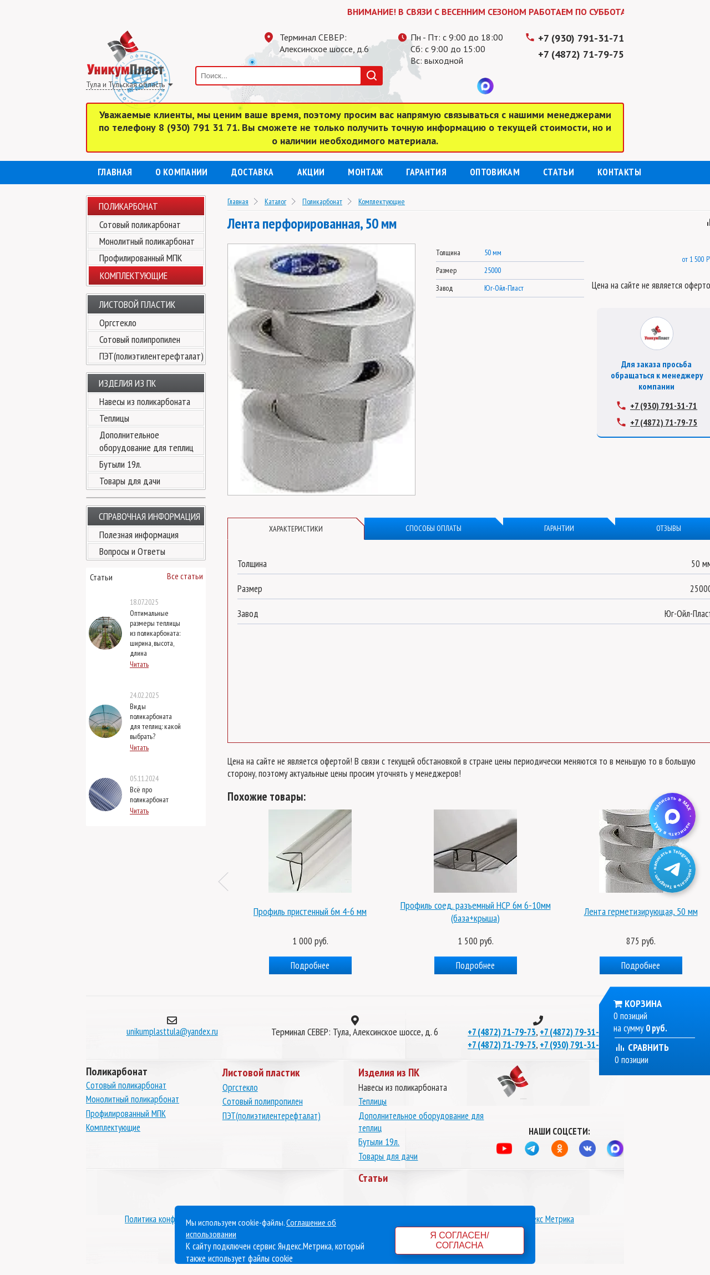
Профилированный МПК (140, 257)
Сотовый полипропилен (139, 339)
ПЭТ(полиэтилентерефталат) (151, 356)
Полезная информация (139, 534)
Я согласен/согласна (459, 1240)
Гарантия (426, 172)
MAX (485, 86)
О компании (181, 172)
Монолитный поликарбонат (147, 241)
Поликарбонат (128, 206)
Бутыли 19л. (120, 464)
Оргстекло (117, 322)
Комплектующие (381, 201)
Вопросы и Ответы (132, 551)
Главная (115, 172)
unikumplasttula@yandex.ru (172, 1031)
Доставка (252, 172)
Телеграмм (418, 86)
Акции (311, 172)
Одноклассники (441, 86)
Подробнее (310, 965)
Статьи (558, 172)
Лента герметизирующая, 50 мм (641, 911)
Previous (228, 881)
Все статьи (185, 575)
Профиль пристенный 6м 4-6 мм (310, 911)
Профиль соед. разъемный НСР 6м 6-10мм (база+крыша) (475, 911)
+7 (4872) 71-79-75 (581, 54)
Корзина (643, 1003)
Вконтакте (463, 86)
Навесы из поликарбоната (144, 401)
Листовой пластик (137, 304)
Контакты (619, 172)
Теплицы (114, 418)
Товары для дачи (129, 480)
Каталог (275, 201)
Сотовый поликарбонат (140, 224)
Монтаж (365, 172)
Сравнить (642, 1047)
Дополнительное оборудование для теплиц (146, 441)
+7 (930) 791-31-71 (581, 38)
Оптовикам (495, 172)
